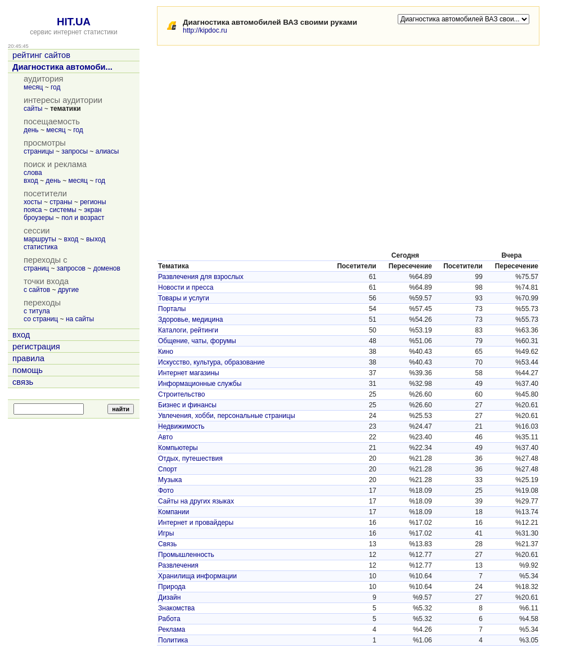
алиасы (107, 151)
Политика (173, 640)
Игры (166, 533)
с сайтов (37, 290)
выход (95, 239)
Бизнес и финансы (187, 405)
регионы (93, 202)
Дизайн (169, 597)
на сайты (80, 319)
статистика (40, 247)
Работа (169, 619)
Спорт (167, 469)
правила (28, 358)
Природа (172, 587)
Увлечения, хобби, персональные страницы (226, 416)
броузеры (38, 218)
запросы (74, 151)
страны (61, 202)
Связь (167, 544)
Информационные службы (199, 384)
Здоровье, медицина (190, 319)
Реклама (171, 629)
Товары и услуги (183, 298)
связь (22, 381)
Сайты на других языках (196, 501)
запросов (71, 268)
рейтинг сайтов (41, 55)
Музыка (170, 480)
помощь (27, 370)
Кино (165, 352)
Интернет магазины (188, 373)
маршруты (40, 239)
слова (33, 173)
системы (63, 210)
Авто (165, 437)
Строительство (181, 394)
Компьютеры (178, 448)
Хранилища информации (197, 576)
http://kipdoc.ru (205, 30)
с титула (37, 311)
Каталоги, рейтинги (188, 330)
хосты (33, 202)
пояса (33, 210)
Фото (166, 490)
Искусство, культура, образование (211, 362)
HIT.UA (74, 22)
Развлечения (178, 565)
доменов (106, 268)
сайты (33, 109)
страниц (36, 268)
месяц (33, 87)
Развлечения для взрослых (201, 277)
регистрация (36, 346)
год (56, 87)
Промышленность (186, 555)
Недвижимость (181, 426)
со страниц (41, 319)
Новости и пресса (185, 287)
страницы (39, 151)
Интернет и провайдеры (195, 523)
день (31, 130)
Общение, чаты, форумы (197, 341)
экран (92, 210)
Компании (173, 512)
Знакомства (176, 608)
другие (68, 290)
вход (31, 181)
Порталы (172, 309)
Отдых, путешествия (190, 458)
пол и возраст (82, 218)
